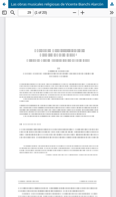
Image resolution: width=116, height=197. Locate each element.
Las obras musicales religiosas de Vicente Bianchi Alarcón (57, 4)
